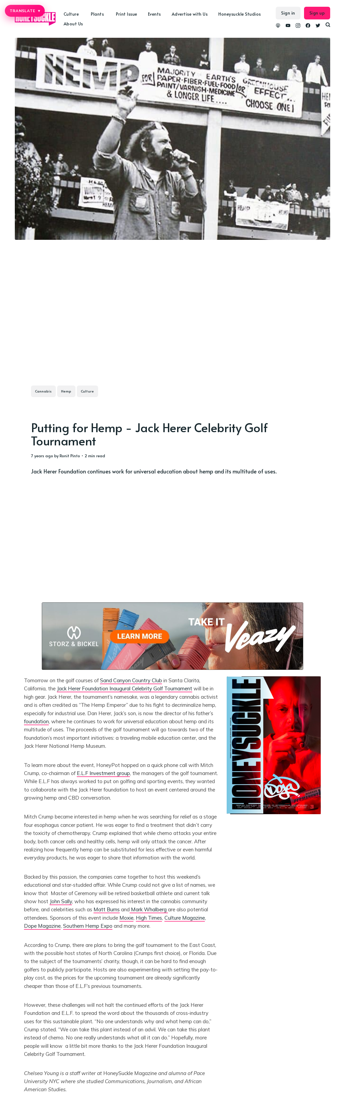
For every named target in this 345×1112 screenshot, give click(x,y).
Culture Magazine (184, 918)
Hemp (66, 391)
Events (154, 14)
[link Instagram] (298, 26)
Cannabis (43, 391)
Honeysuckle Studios (239, 14)
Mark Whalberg (149, 909)
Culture (71, 14)
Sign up (317, 13)
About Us (73, 23)
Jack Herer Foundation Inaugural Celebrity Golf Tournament (124, 688)
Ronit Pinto (70, 455)
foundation (36, 721)
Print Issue (126, 14)
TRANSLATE (25, 10)
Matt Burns (107, 909)
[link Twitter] (318, 26)
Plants (97, 14)
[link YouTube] (288, 26)
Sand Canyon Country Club (131, 680)
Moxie (126, 918)
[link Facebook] (308, 26)
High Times (149, 918)
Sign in (288, 13)
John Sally (61, 901)
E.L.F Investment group (103, 773)
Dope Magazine (42, 926)
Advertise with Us (190, 14)
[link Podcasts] (278, 26)
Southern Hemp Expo (87, 926)
